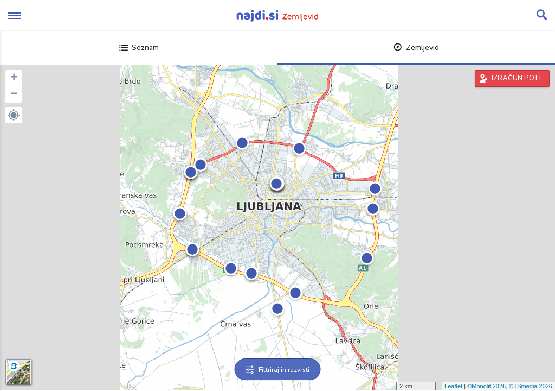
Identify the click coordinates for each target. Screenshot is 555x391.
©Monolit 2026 (486, 386)
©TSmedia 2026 (530, 386)
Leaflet (453, 386)
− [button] (13, 94)
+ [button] (13, 78)
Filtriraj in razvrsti (277, 369)
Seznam (139, 47)
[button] (13, 115)
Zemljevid (416, 47)
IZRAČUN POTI (516, 78)
